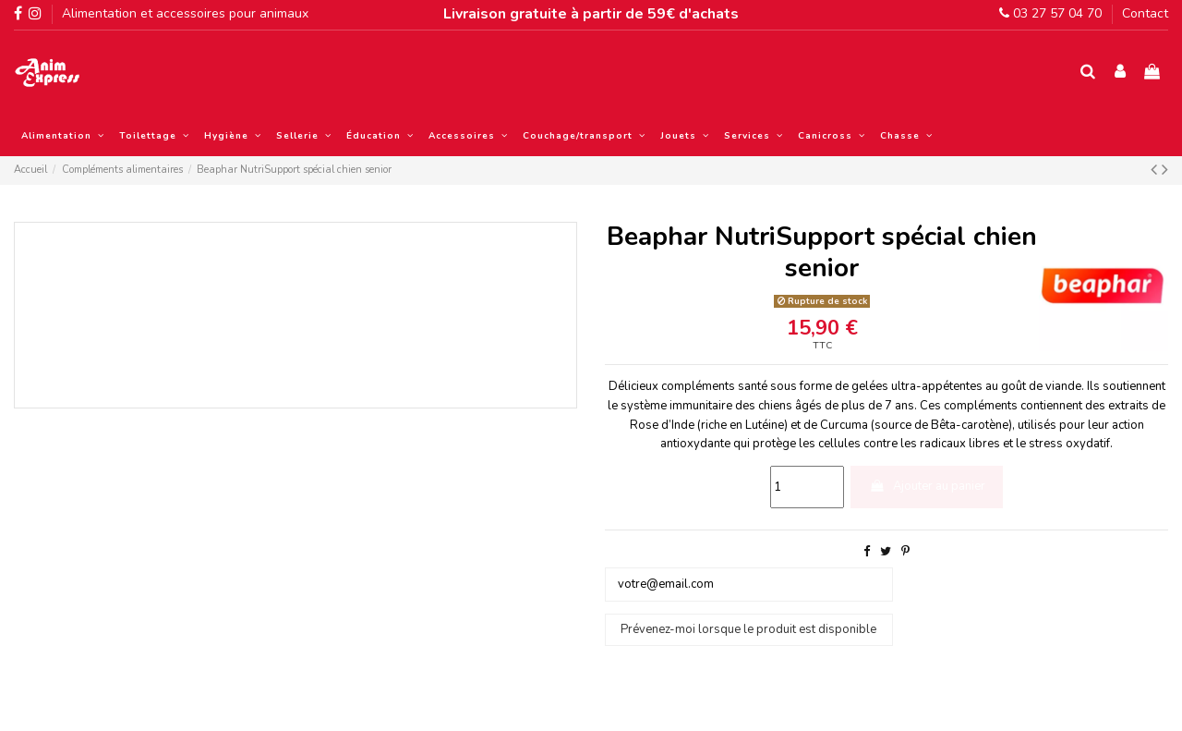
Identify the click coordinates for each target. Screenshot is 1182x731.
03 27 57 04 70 (1050, 13)
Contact (1145, 13)
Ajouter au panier (927, 486)
